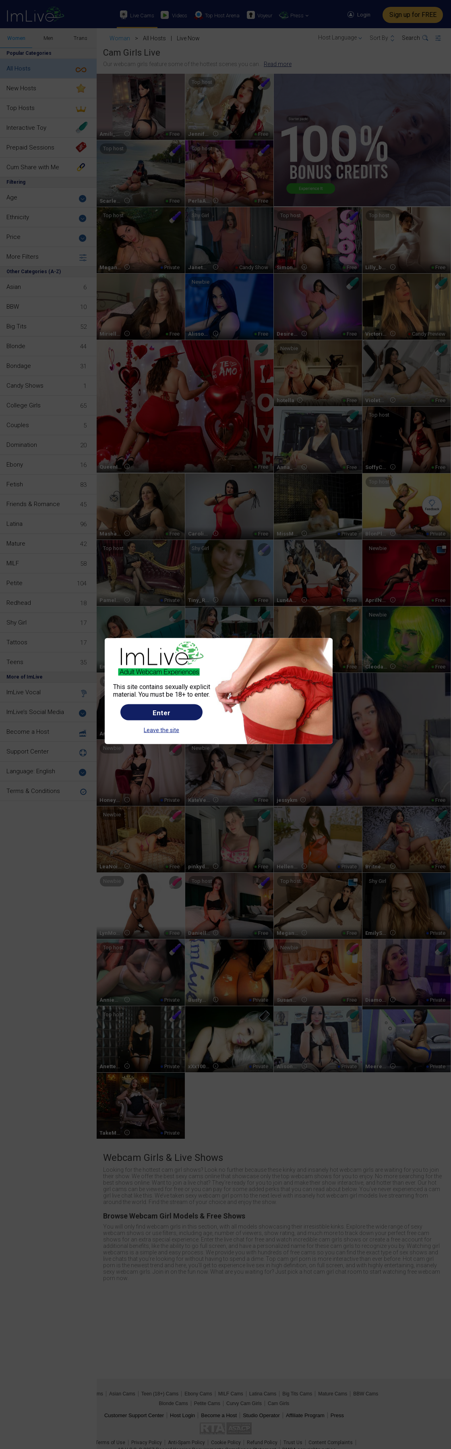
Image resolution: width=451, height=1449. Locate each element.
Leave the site (161, 730)
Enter (161, 713)
